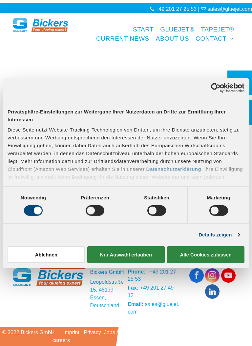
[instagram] (212, 276)
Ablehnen (46, 254)
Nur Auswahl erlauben (126, 254)
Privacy (92, 332)
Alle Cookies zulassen (206, 254)
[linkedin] (212, 292)
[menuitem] (140, 29)
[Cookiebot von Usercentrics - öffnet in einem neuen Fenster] (215, 87)
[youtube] (228, 276)
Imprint (71, 332)
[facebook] (196, 276)
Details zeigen (215, 234)
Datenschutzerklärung (173, 169)
